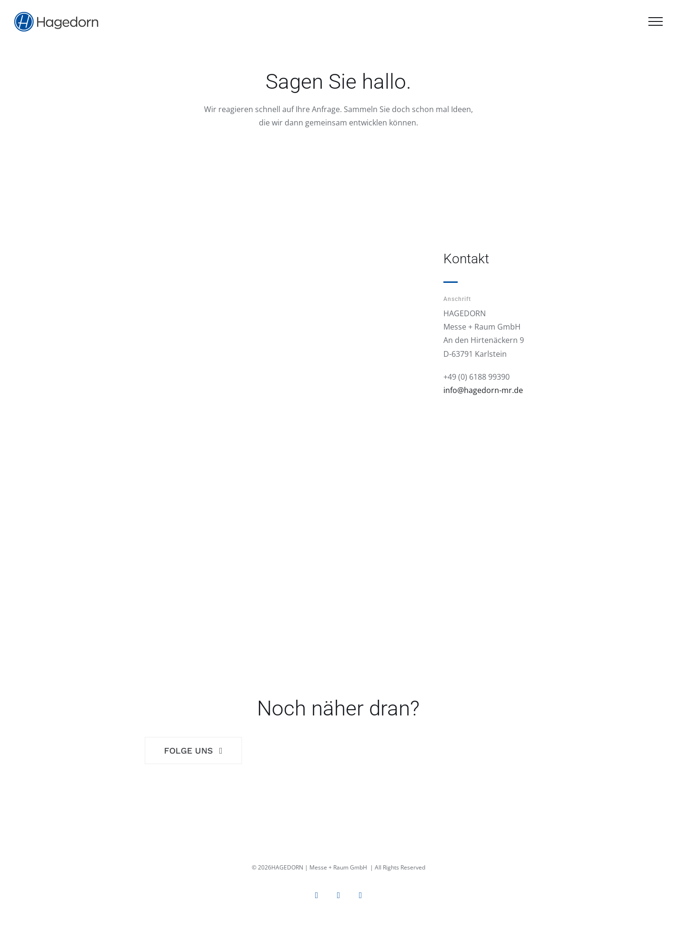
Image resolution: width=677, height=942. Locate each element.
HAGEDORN (287, 867)
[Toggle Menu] (655, 21)
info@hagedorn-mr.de (483, 390)
